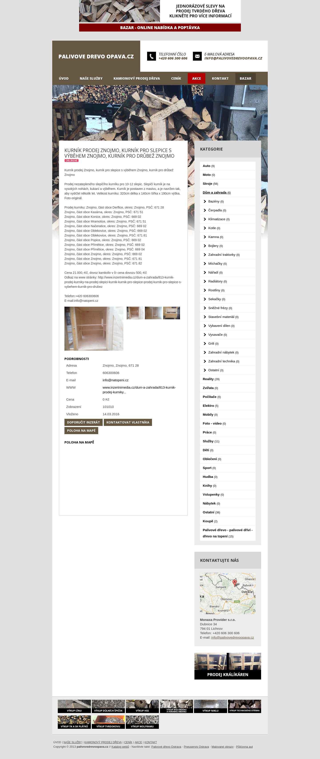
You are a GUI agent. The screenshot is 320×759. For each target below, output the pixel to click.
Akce (196, 78)
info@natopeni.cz (115, 380)
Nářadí (215, 272)
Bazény (216, 201)
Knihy (209, 485)
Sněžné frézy (220, 308)
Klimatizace (219, 219)
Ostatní (216, 370)
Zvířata (210, 388)
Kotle (214, 228)
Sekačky (216, 299)
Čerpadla (217, 210)
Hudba (210, 477)
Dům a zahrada (217, 192)
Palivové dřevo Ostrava (166, 746)
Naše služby (91, 78)
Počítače (212, 397)
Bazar (245, 78)
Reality (211, 379)
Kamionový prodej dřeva (137, 78)
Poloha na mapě (81, 430)
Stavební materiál (223, 317)
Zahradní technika (224, 361)
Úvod (64, 78)
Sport (209, 468)
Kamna (215, 237)
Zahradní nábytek (223, 352)
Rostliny (216, 290)
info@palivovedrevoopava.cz (233, 58)
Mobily (210, 414)
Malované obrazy (223, 746)
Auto (209, 166)
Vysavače (217, 334)
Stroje (210, 183)
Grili (213, 343)
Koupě (210, 521)
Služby (211, 441)
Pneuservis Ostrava (196, 746)
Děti (208, 450)
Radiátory (217, 281)
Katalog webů (120, 746)
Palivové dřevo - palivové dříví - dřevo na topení (228, 533)
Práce (209, 432)
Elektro (210, 405)
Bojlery (215, 246)
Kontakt (220, 78)
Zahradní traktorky (224, 254)
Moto (209, 175)
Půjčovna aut (244, 746)
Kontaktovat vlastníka (127, 422)
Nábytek (211, 503)
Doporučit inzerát (83, 422)
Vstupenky (213, 494)
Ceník (176, 78)
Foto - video (214, 423)
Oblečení (212, 459)
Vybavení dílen (221, 326)
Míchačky (217, 263)
